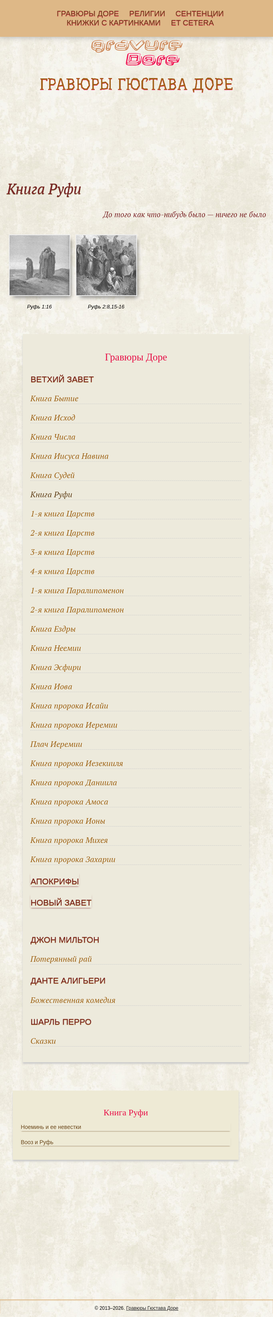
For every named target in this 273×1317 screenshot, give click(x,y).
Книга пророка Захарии (73, 859)
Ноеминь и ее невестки (51, 1127)
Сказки (43, 1040)
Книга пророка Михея (69, 840)
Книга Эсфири (55, 667)
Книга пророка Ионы (67, 820)
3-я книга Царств (62, 551)
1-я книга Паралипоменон (77, 590)
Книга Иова (51, 686)
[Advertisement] (136, 136)
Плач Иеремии (56, 744)
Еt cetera (192, 23)
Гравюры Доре (88, 14)
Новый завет (61, 902)
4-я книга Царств (62, 571)
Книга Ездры (53, 628)
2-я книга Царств (62, 532)
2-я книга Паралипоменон (77, 609)
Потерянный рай (61, 958)
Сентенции (199, 14)
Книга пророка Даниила (73, 782)
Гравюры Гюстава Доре (152, 1308)
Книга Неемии (55, 647)
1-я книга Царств (62, 513)
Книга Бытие (54, 398)
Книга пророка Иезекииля (76, 763)
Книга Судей (52, 475)
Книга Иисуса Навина (69, 455)
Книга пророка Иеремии (74, 724)
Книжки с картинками (114, 23)
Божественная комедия (73, 1000)
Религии (147, 14)
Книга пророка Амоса (69, 801)
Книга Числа (53, 436)
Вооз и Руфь (37, 1142)
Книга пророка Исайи (69, 705)
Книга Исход (52, 417)
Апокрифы (54, 880)
